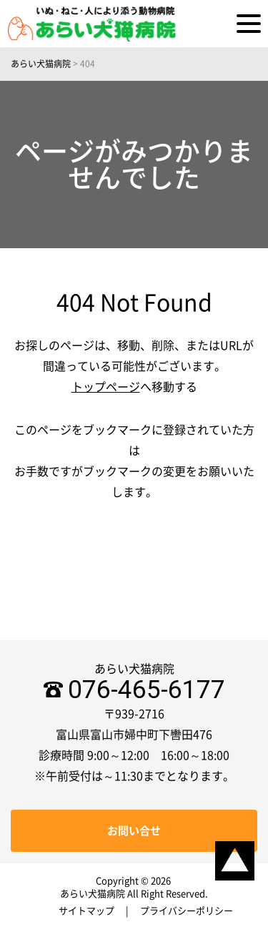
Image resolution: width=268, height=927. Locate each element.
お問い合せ (134, 830)
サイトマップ (86, 911)
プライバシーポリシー (186, 911)
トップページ (105, 387)
